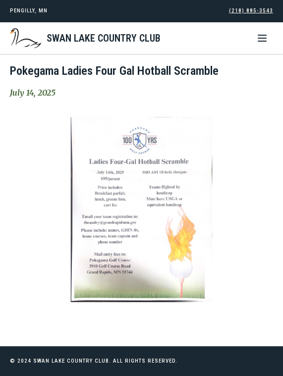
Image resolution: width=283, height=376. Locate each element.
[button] (262, 38)
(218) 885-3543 (251, 10)
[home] (85, 38)
